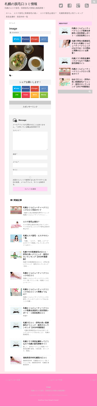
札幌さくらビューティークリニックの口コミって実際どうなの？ (36, 292)
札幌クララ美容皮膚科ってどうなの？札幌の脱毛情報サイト (36, 343)
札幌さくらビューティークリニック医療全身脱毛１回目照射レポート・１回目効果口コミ (36, 311)
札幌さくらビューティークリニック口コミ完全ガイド (36, 209)
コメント (16, 131)
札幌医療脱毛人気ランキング (71, 13)
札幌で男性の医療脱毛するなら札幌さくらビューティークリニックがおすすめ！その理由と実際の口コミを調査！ (81, 47)
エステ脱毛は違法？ (48, 13)
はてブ (44, 39)
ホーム (8, 13)
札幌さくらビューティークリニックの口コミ (36, 275)
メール (16, 163)
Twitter (17, 39)
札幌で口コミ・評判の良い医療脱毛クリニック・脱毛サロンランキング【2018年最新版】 (36, 325)
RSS (35, 95)
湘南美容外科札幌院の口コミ (35, 358)
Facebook (25, 39)
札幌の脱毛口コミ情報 (21, 4)
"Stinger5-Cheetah (53, 400)
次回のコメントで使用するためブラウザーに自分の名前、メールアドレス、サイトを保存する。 (30, 183)
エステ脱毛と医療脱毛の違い (26, 13)
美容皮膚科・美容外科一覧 (17, 17)
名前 (15, 155)
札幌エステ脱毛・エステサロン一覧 (36, 237)
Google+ (34, 39)
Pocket (25, 95)
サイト (15, 170)
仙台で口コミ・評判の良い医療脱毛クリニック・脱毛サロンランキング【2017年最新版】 (81, 83)
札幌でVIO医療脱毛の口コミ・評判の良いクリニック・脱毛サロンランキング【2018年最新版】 (36, 256)
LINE (16, 95)
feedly (43, 95)
